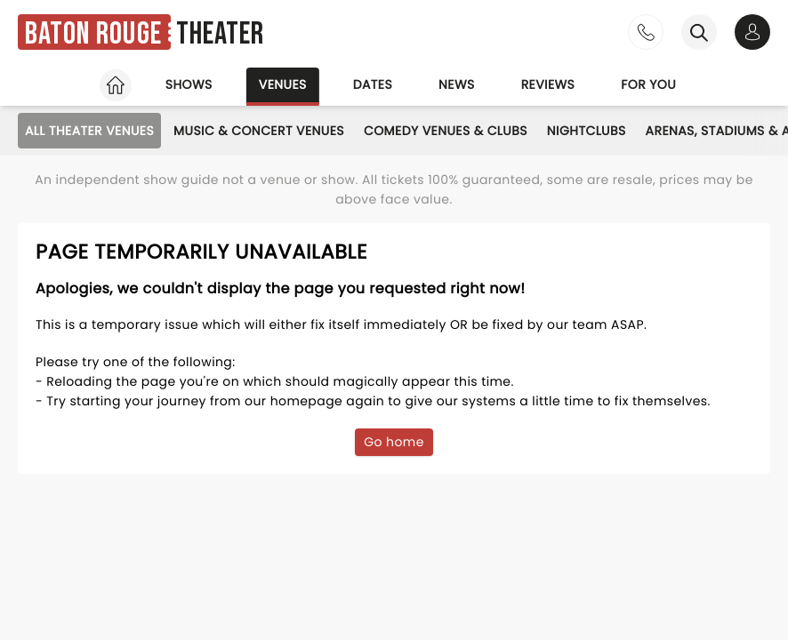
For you (648, 84)
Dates (372, 84)
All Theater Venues (89, 131)
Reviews (548, 84)
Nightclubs (586, 131)
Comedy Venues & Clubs (445, 131)
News (456, 84)
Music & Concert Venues (258, 131)
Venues (283, 84)
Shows (189, 84)
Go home (394, 442)
